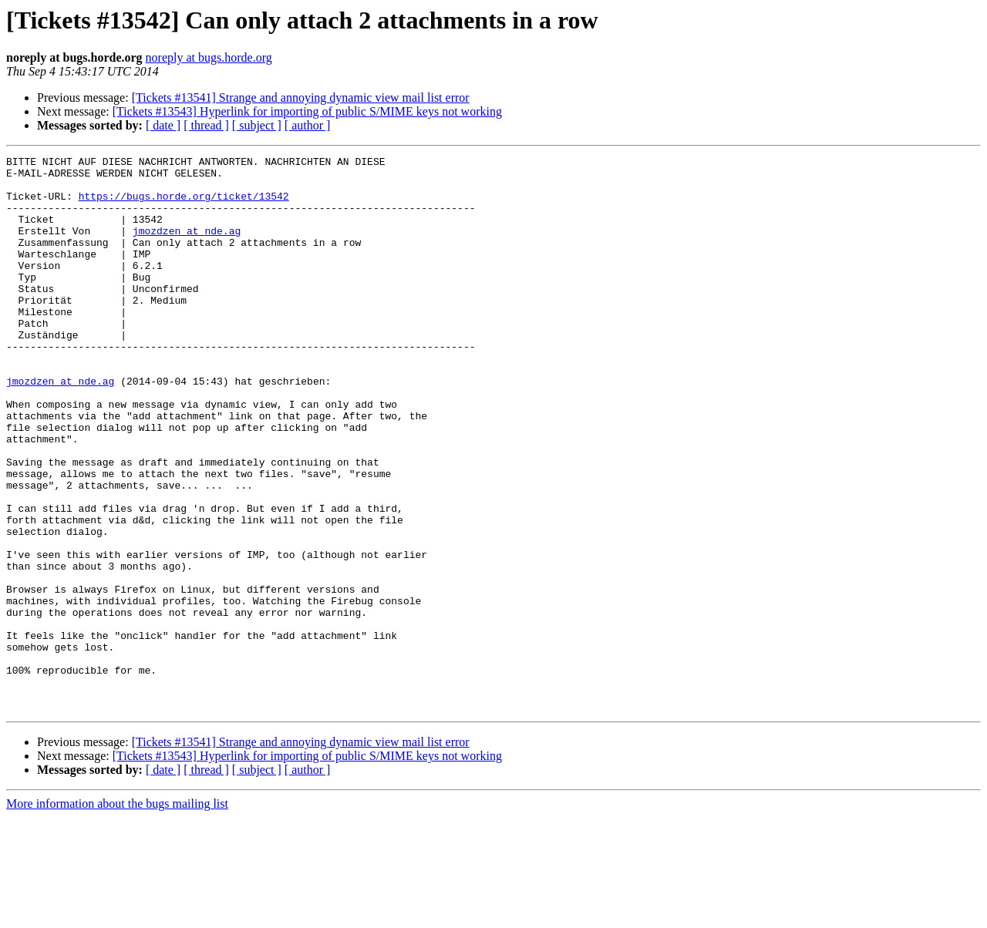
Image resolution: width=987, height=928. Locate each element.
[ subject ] (256, 125)
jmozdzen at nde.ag (187, 247)
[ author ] (308, 125)
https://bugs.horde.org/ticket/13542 (184, 205)
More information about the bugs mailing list (117, 914)
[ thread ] (206, 125)
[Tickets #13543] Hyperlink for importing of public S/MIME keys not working (307, 111)
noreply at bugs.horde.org (209, 57)
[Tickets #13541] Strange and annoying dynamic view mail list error (301, 97)
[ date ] (163, 125)
